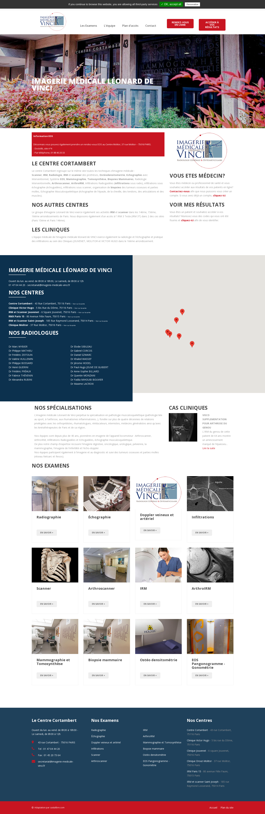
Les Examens (88, 26)
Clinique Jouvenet (196, 750)
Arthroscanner (101, 588)
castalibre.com (57, 807)
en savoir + (46, 532)
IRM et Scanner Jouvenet (24, 312)
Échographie (99, 517)
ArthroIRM (201, 588)
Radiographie (49, 517)
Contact (150, 26)
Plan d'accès (130, 26)
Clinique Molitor (18, 325)
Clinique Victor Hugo (21, 307)
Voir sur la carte (79, 304)
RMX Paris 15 (16, 316)
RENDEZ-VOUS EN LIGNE (180, 23)
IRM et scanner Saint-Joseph (202, 781)
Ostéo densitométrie (158, 660)
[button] (176, 320)
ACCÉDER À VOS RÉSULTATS (212, 25)
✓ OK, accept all (171, 4)
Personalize (192, 4)
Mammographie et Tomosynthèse (53, 662)
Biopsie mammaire (105, 660)
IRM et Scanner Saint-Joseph (26, 320)
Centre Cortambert (20, 303)
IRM (143, 588)
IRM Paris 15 (194, 771)
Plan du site (227, 807)
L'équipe (109, 26)
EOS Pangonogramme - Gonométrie (208, 664)
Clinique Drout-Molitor (199, 761)
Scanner (44, 588)
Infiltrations (203, 517)
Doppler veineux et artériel (157, 517)
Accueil (213, 807)
